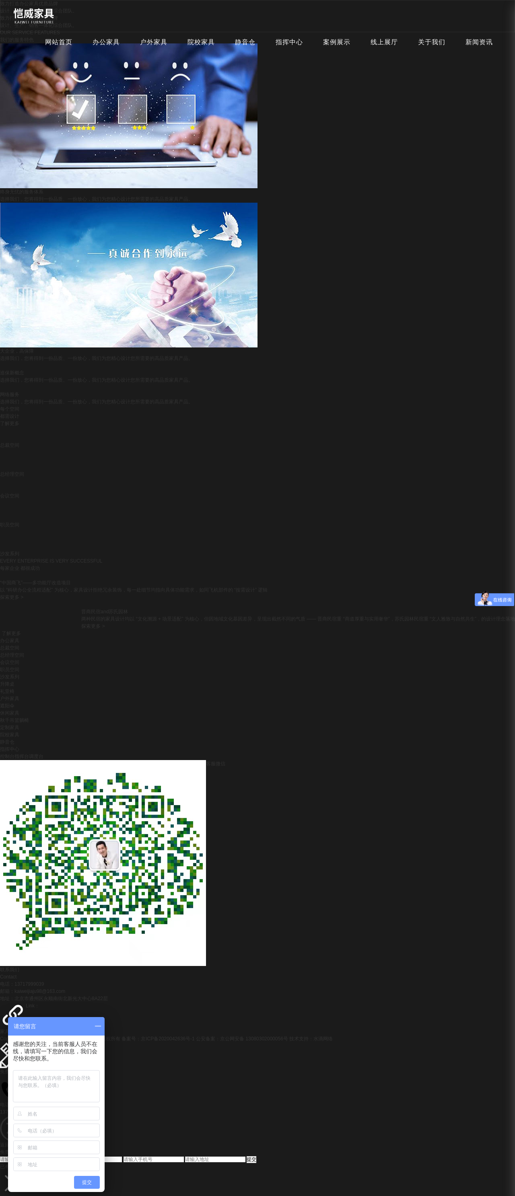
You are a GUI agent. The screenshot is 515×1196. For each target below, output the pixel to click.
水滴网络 (323, 1039)
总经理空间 (12, 655)
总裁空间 (9, 648)
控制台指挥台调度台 (21, 756)
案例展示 (336, 42)
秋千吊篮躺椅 (14, 720)
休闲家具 (9, 713)
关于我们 (431, 42)
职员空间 (9, 669)
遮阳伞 (7, 706)
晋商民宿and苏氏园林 (104, 611)
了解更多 (9, 423)
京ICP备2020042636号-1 (167, 1039)
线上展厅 (384, 42)
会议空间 (9, 662)
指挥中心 (289, 42)
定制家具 (9, 727)
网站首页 (58, 42)
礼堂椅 (7, 691)
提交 (251, 1159)
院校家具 (201, 42)
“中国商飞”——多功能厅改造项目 (35, 583)
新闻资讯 (479, 42)
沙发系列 (9, 677)
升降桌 (7, 684)
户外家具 (153, 42)
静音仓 (245, 42)
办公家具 (106, 42)
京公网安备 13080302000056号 (254, 1039)
